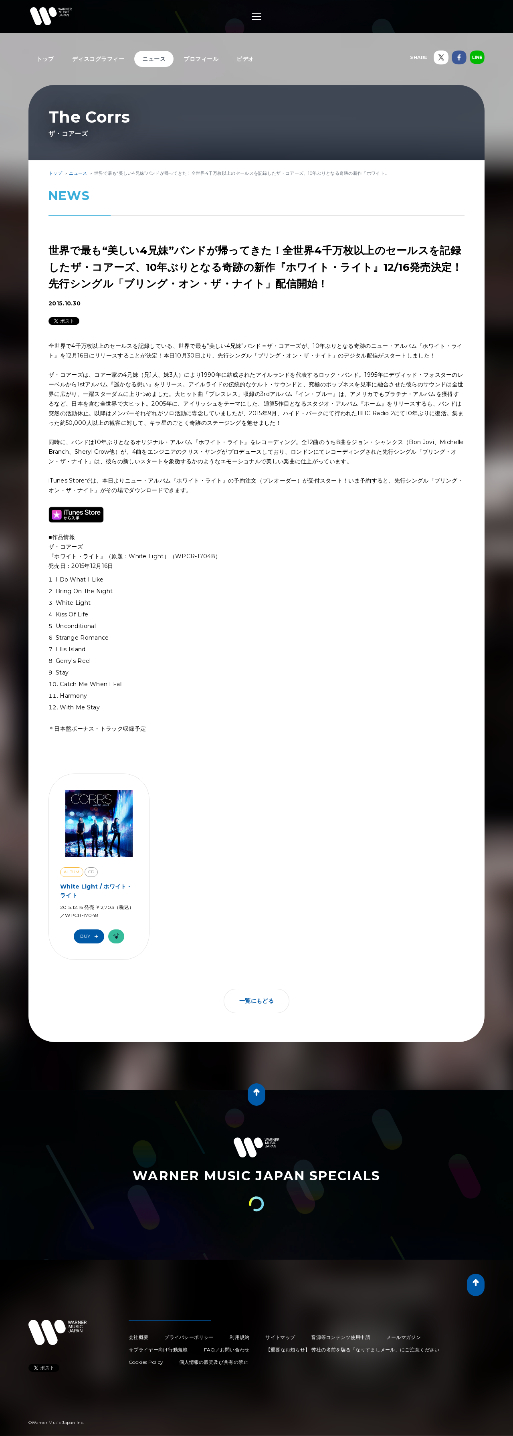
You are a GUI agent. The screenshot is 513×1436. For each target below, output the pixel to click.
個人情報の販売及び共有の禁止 (213, 1362)
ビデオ (245, 59)
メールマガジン (403, 1337)
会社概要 (138, 1337)
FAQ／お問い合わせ (227, 1350)
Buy (91, 936)
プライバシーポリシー (189, 1337)
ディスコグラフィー (98, 59)
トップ (45, 59)
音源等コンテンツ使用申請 (340, 1337)
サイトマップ (280, 1337)
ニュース (154, 59)
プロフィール (201, 59)
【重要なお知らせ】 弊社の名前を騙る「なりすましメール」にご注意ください (353, 1350)
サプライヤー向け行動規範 (158, 1350)
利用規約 (239, 1337)
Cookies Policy (146, 1362)
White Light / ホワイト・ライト (96, 891)
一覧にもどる (256, 1000)
